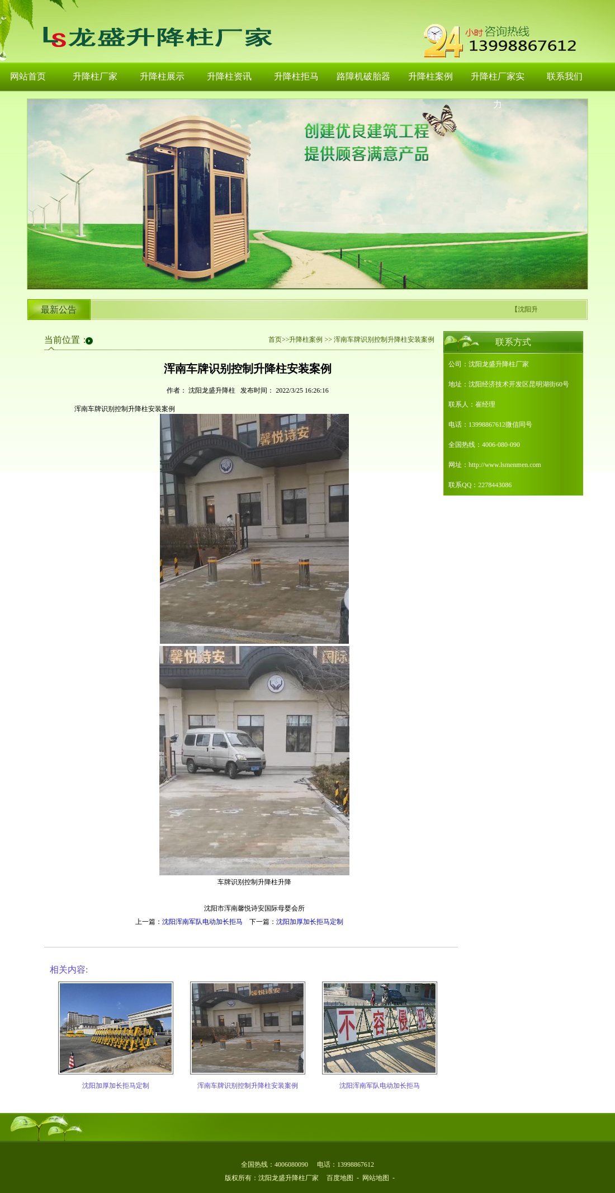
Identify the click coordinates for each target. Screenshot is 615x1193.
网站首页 (28, 76)
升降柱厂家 (95, 76)
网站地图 (375, 1178)
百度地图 (340, 1178)
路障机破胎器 (363, 76)
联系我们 (565, 76)
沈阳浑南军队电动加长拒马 (202, 922)
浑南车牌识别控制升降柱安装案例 (247, 1086)
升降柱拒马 (296, 76)
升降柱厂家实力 (497, 82)
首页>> (279, 339)
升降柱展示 (162, 76)
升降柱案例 (430, 76)
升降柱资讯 (229, 76)
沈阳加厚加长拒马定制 (309, 922)
